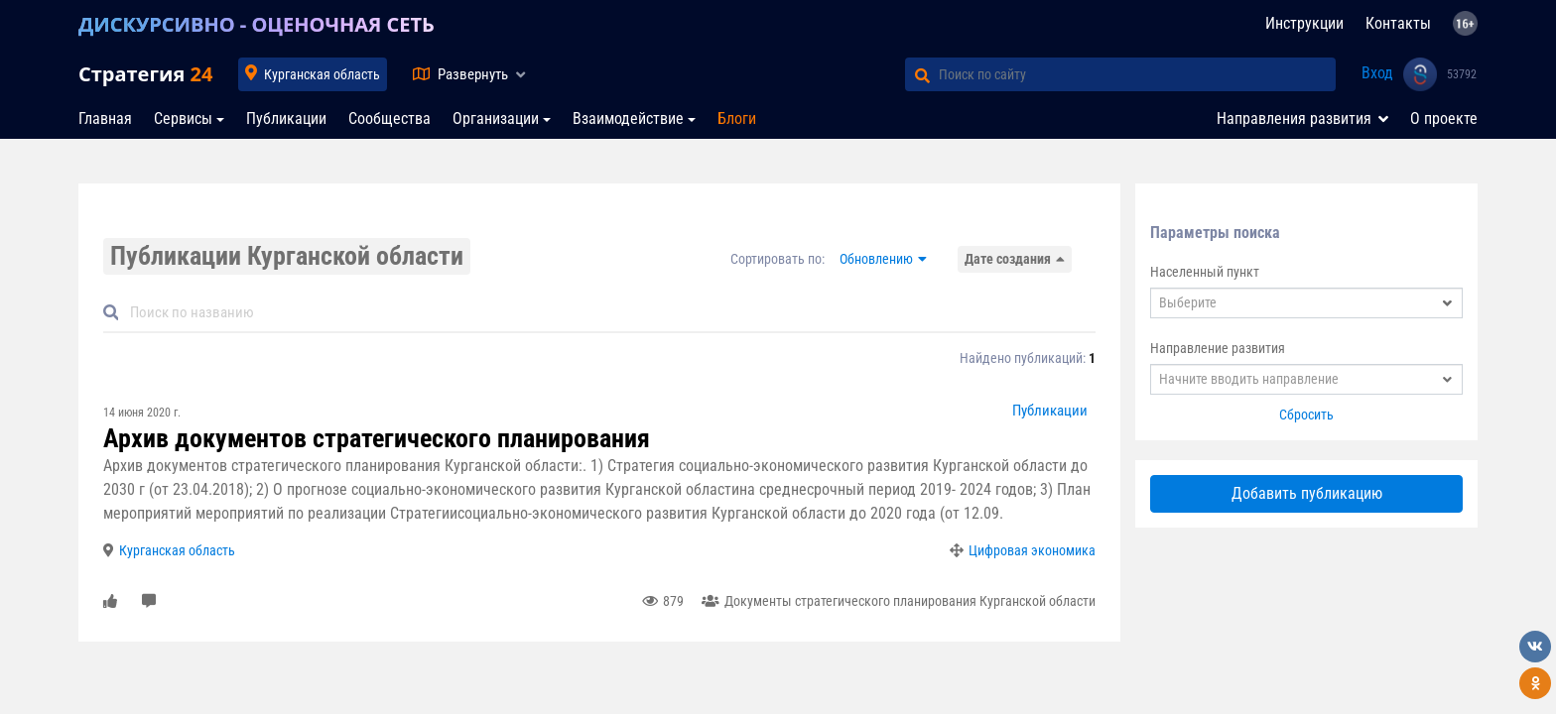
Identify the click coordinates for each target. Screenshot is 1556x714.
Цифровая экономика (1032, 550)
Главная (105, 118)
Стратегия (145, 73)
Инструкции (1304, 23)
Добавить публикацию (1307, 493)
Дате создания (1008, 259)
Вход (1377, 72)
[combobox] (1306, 303)
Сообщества (389, 118)
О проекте (1444, 118)
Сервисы (183, 118)
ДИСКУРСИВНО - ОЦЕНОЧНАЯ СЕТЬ (256, 24)
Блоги (736, 118)
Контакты (1398, 23)
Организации (496, 118)
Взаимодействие (628, 118)
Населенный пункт (1204, 272)
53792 (1462, 74)
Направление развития (1217, 348)
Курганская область (322, 74)
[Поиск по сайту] (1137, 74)
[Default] (607, 313)
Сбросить (1306, 414)
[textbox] (1306, 303)
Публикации (286, 118)
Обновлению (876, 259)
